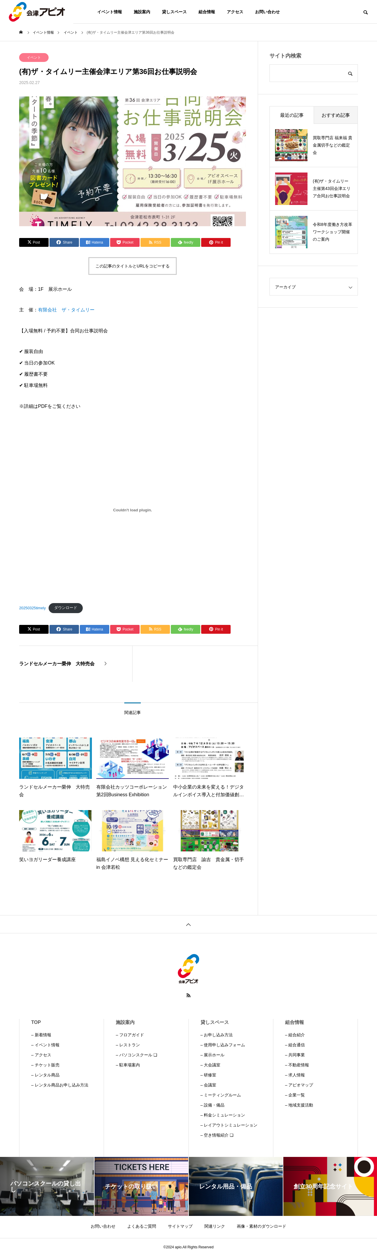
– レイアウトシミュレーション (229, 1125)
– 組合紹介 (295, 1034)
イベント (34, 57)
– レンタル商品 (45, 1075)
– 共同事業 (295, 1055)
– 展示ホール (213, 1055)
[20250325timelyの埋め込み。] (132, 509)
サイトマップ (180, 1226)
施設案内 (142, 11)
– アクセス (41, 1055)
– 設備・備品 (213, 1105)
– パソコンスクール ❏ (136, 1055)
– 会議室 (208, 1085)
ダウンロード (65, 607)
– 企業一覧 (295, 1095)
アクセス (235, 11)
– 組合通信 (295, 1044)
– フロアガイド (130, 1034)
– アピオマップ (299, 1085)
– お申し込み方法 (217, 1034)
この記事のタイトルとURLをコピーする (132, 266)
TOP (36, 1022)
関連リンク (214, 1226)
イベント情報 (109, 11)
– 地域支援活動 (299, 1105)
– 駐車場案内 (128, 1065)
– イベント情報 (45, 1044)
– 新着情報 (41, 1034)
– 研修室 (208, 1075)
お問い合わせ (267, 11)
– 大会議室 (211, 1065)
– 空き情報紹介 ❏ (217, 1135)
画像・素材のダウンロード (261, 1226)
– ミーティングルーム (221, 1095)
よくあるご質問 (141, 1226)
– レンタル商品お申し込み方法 (59, 1085)
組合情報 (207, 11)
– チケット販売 (45, 1065)
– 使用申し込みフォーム (223, 1044)
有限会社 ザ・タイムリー (66, 309)
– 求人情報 (295, 1075)
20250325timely (32, 607)
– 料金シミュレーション (223, 1115)
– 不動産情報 (297, 1065)
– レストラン (128, 1044)
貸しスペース (174, 11)
